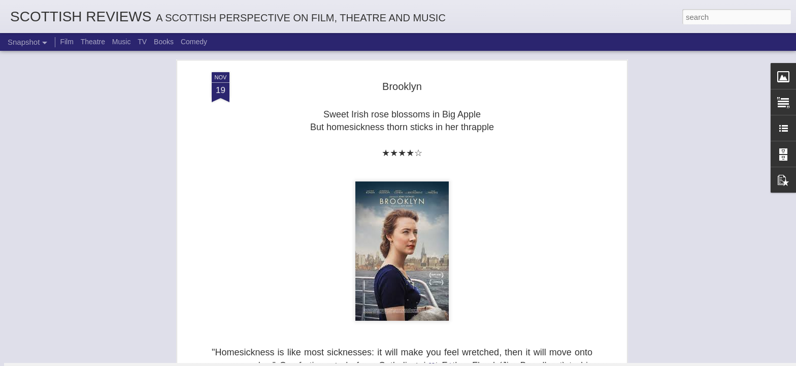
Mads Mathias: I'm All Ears (685, 313)
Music (121, 42)
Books (164, 42)
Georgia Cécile (433, 318)
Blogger (429, 360)
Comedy (194, 42)
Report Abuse (460, 360)
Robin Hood (313, 313)
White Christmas (68, 319)
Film (66, 42)
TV (142, 42)
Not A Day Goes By (187, 314)
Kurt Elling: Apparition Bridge (565, 313)
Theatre (93, 42)
